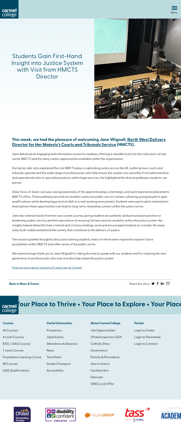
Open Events (55, 337)
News (50, 350)
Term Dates (54, 357)
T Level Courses (13, 350)
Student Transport (59, 364)
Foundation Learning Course (22, 357)
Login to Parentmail (147, 337)
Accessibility (55, 370)
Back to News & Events (24, 284)
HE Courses (10, 364)
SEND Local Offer (102, 384)
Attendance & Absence (62, 344)
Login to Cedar (144, 330)
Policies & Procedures (105, 357)
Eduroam (97, 377)
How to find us (100, 364)
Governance (99, 350)
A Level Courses (13, 337)
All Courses (10, 330)
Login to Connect (145, 344)
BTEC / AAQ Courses (16, 344)
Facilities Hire (99, 370)
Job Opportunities (103, 330)
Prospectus (54, 330)
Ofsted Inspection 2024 (106, 337)
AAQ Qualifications (16, 370)
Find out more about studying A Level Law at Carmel (47, 267)
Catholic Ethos (100, 344)
